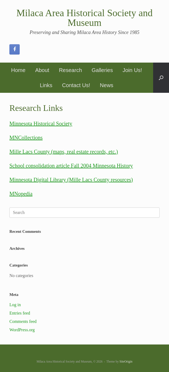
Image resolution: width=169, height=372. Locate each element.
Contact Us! (76, 85)
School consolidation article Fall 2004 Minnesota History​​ (71, 166)
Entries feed (19, 313)
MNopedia (21, 194)
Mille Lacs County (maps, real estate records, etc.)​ (63, 152)
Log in (15, 304)
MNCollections (26, 138)
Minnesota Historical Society (40, 124)
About (42, 70)
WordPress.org (22, 329)
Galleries (102, 70)
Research (70, 70)
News (106, 85)
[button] (161, 78)
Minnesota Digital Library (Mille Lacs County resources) (71, 180)
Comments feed (23, 321)
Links (46, 85)
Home (18, 70)
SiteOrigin (125, 361)
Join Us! (132, 70)
